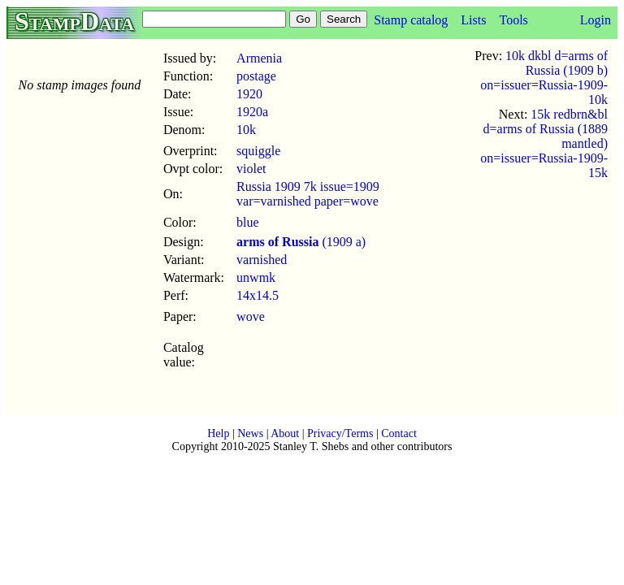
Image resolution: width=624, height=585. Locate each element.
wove (250, 316)
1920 (249, 94)
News (250, 433)
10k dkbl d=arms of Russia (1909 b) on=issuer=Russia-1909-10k (544, 77)
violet (251, 169)
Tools (513, 20)
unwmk (255, 277)
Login (595, 20)
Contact (399, 433)
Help (218, 433)
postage (256, 76)
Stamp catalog (411, 20)
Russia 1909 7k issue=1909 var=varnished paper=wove (307, 194)
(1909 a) (301, 242)
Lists (473, 20)
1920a (252, 112)
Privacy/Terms (340, 433)
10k (246, 129)
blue (247, 222)
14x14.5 (257, 295)
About (285, 433)
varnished (261, 259)
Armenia (259, 58)
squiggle (258, 151)
